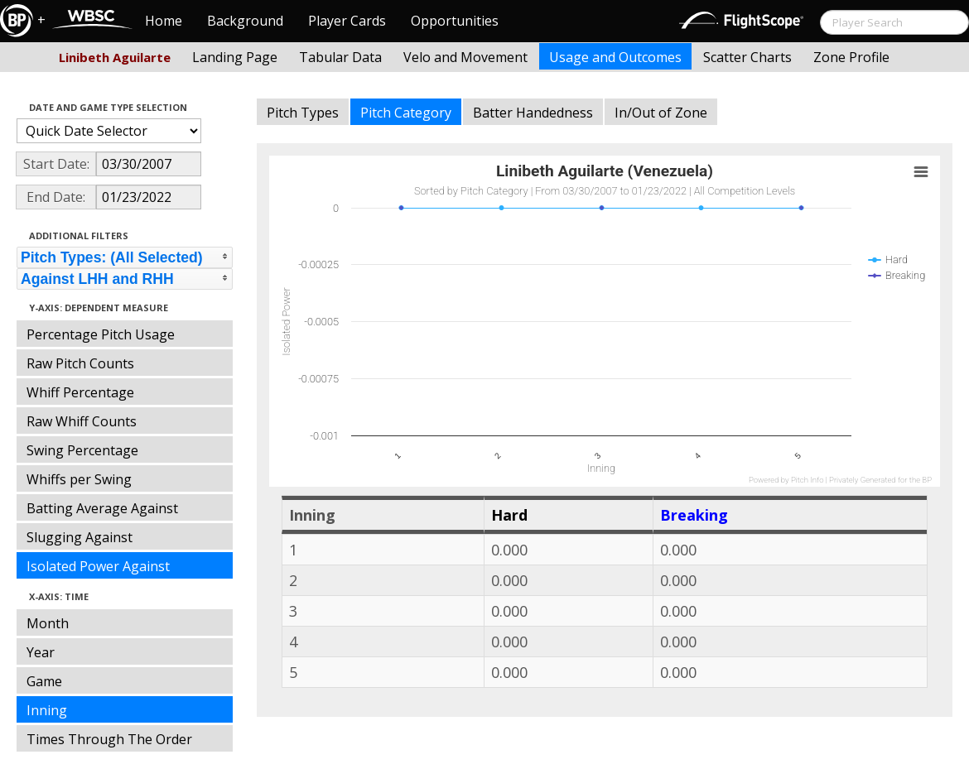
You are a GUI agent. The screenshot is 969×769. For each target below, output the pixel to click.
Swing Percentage (82, 450)
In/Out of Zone (661, 112)
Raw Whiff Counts (82, 421)
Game (44, 681)
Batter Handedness (533, 112)
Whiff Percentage (80, 392)
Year (41, 652)
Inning (47, 710)
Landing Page (234, 57)
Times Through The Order (109, 739)
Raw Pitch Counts (80, 363)
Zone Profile (851, 57)
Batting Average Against (102, 508)
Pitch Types (303, 112)
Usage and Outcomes (615, 57)
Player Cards (347, 21)
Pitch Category (405, 112)
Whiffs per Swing (79, 479)
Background (245, 21)
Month (48, 623)
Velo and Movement (465, 57)
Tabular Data (340, 57)
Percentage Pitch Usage (101, 334)
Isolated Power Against (98, 566)
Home (163, 21)
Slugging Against (80, 537)
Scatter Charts (747, 57)
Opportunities (455, 21)
